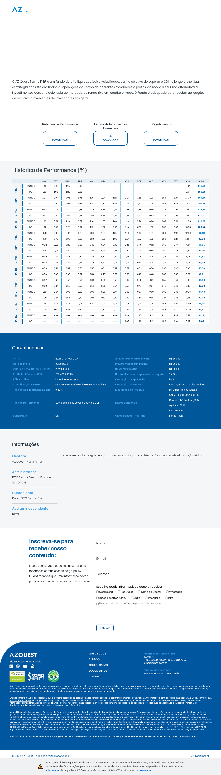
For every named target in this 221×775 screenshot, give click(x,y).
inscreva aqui (143, 770)
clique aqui (53, 770)
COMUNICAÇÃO (98, 665)
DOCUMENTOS (98, 670)
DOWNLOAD (60, 138)
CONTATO (95, 676)
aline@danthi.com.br (155, 663)
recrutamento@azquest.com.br (161, 673)
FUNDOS (94, 659)
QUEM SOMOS (97, 653)
